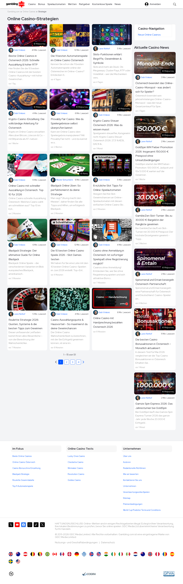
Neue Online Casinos (149, 34)
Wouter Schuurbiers (62, 179)
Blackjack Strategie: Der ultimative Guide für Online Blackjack (24, 255)
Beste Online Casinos (22, 456)
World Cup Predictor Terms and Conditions (142, 510)
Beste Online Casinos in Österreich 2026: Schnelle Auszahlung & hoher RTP (24, 60)
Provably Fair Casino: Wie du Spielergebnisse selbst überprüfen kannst (67, 123)
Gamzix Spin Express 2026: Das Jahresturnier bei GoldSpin (154, 406)
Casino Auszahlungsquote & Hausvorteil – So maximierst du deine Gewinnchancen (69, 324)
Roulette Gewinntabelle (23, 480)
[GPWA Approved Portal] (168, 573)
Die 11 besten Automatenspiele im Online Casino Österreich (69, 58)
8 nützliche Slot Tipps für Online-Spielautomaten (107, 188)
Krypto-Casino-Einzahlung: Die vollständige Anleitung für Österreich (26, 123)
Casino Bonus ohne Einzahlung (26, 468)
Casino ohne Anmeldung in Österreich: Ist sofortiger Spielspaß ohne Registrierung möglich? (110, 257)
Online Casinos (29, 11)
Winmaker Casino (75, 468)
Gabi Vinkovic (17, 50)
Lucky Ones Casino (76, 456)
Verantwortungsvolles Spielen (136, 492)
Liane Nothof (101, 48)
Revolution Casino (76, 474)
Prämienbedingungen (132, 504)
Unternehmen (129, 486)
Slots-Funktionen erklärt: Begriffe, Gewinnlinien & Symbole (107, 59)
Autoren (127, 462)
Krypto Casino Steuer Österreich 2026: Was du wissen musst (107, 125)
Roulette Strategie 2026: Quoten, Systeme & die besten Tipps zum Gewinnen (25, 324)
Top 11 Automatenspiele (22, 486)
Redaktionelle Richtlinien (134, 468)
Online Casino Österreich (23, 462)
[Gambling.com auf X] (11, 535)
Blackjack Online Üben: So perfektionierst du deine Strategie (66, 190)
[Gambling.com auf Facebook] (23, 535)
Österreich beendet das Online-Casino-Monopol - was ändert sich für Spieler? (154, 87)
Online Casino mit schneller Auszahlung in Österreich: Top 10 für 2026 (26, 190)
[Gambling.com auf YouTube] (17, 535)
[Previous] (83, 362)
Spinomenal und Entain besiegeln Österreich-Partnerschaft (154, 282)
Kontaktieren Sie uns (132, 480)
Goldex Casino (74, 480)
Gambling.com (13, 11)
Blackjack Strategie (20, 474)
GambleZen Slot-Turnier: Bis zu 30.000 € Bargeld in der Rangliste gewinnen (153, 220)
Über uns (127, 456)
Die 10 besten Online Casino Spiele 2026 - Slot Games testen (67, 255)
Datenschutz (108, 542)
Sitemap (126, 498)
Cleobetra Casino (75, 462)
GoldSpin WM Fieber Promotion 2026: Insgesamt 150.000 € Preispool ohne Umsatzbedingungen (154, 153)
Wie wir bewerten (131, 474)
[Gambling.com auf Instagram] (29, 535)
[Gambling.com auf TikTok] (36, 535)
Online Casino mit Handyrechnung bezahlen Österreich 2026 (107, 322)
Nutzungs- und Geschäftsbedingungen (76, 542)
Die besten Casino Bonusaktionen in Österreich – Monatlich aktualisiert (153, 344)
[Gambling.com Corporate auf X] (42, 535)
